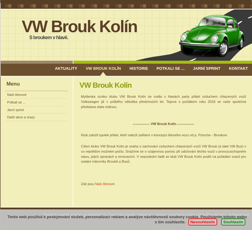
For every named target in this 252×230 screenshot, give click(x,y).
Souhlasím (233, 222)
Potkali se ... (170, 68)
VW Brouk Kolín (79, 26)
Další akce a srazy (21, 117)
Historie (138, 68)
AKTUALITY (66, 68)
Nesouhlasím (202, 222)
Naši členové (17, 94)
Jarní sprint (206, 68)
